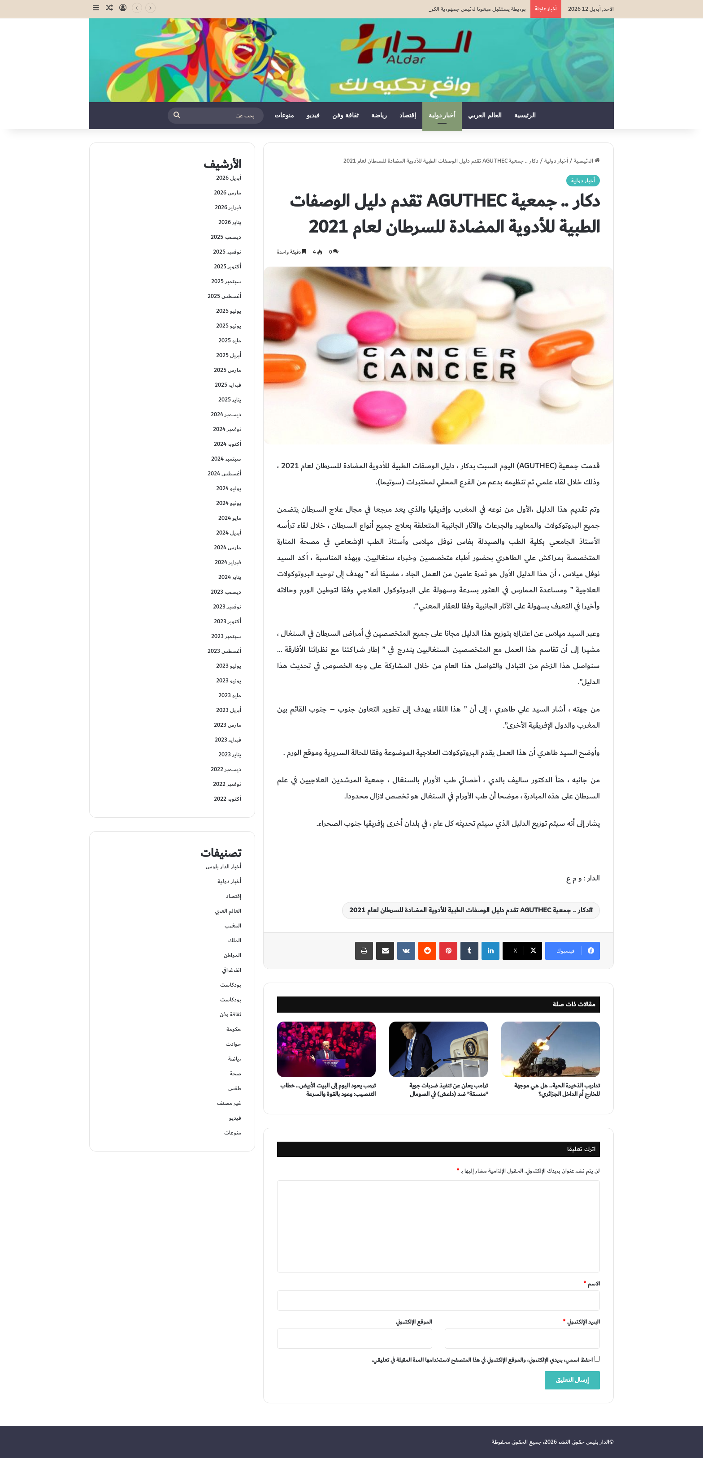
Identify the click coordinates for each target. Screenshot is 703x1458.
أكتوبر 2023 (227, 621)
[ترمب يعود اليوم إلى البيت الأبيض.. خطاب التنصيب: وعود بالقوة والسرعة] (326, 1049)
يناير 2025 (229, 400)
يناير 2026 (229, 222)
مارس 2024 (227, 547)
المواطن (232, 955)
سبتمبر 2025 (226, 281)
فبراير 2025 (228, 385)
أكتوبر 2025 (227, 267)
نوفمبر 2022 (227, 784)
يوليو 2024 (228, 488)
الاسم (591, 1284)
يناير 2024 (229, 577)
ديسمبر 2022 (226, 769)
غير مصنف (229, 1103)
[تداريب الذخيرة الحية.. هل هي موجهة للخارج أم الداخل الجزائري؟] (550, 1049)
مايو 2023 (229, 695)
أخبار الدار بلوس (223, 866)
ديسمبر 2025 (226, 237)
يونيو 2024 (228, 503)
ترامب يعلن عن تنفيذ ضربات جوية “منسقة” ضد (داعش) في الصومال (448, 1090)
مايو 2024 (229, 518)
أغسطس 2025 (224, 296)
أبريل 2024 (228, 533)
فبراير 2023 (228, 740)
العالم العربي (485, 115)
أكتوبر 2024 (227, 444)
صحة (235, 1073)
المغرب (233, 926)
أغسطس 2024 (224, 474)
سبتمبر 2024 (226, 459)
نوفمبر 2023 (227, 607)
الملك (234, 940)
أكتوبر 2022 (227, 799)
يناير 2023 (229, 754)
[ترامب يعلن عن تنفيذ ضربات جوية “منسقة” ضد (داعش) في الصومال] (438, 1049)
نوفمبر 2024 (227, 429)
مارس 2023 (227, 725)
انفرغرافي (231, 970)
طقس (234, 1088)
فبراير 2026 (228, 207)
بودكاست (230, 985)
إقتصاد (407, 115)
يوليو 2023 (228, 666)
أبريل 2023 (228, 710)
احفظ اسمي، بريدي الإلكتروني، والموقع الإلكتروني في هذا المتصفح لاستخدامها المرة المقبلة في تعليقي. (482, 1360)
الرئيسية (525, 115)
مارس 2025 (227, 370)
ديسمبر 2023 (226, 592)
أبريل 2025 (228, 355)
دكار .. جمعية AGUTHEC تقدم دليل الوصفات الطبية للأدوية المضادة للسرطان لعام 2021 (469, 910)
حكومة (233, 1029)
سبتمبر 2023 (226, 636)
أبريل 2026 (228, 178)
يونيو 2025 (228, 326)
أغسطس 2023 (224, 651)
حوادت (233, 1044)
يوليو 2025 (228, 311)
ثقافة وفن (345, 115)
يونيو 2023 (228, 681)
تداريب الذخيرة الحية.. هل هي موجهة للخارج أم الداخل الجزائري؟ (557, 1090)
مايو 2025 (229, 340)
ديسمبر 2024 (226, 414)
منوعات (284, 115)
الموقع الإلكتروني (414, 1322)
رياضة (379, 115)
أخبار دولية (442, 115)
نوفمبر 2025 (227, 252)
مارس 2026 (227, 193)
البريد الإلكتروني (581, 1322)
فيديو (313, 115)
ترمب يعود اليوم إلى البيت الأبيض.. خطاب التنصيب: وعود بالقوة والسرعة (328, 1090)
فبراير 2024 (228, 562)
